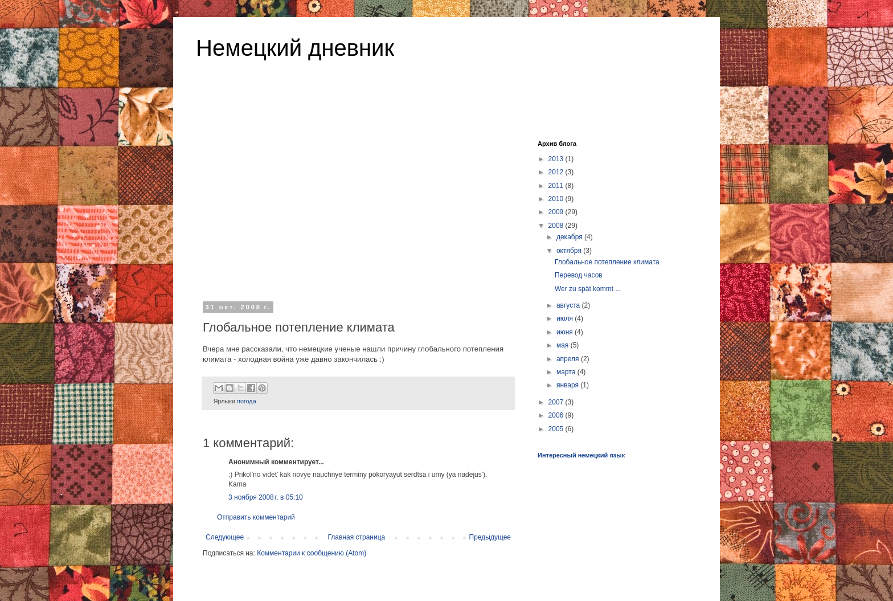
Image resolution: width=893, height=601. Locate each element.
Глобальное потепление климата (607, 262)
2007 (557, 402)
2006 (557, 415)
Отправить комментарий (256, 517)
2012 (557, 172)
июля (565, 318)
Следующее (225, 537)
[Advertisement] (358, 210)
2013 (557, 159)
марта (566, 372)
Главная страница (357, 537)
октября (569, 251)
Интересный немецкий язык (581, 455)
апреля (568, 359)
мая (563, 345)
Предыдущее (490, 537)
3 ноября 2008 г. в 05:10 (265, 497)
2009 (557, 212)
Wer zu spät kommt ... (588, 289)
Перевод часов (579, 275)
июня (565, 332)
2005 (557, 429)
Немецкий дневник (295, 47)
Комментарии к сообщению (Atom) (311, 553)
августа (569, 305)
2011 (557, 186)
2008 (557, 226)
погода (246, 401)
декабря (570, 237)
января (568, 385)
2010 (557, 199)
